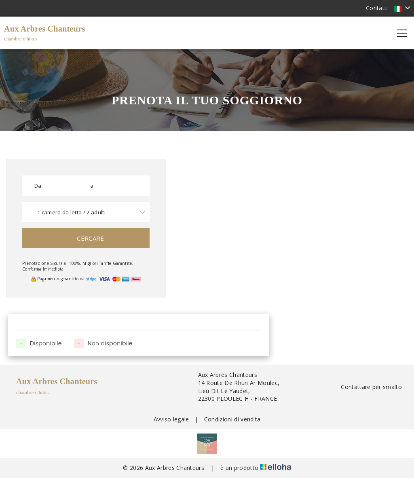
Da (38, 185)
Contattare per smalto (367, 387)
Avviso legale (171, 419)
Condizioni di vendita (232, 419)
